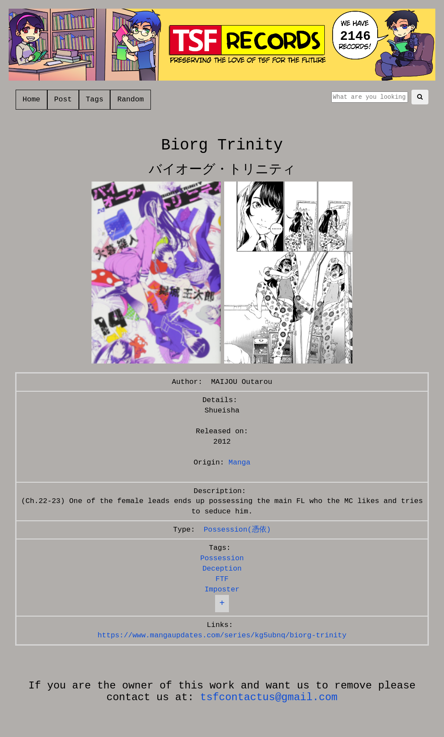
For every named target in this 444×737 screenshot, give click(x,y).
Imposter (222, 589)
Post (63, 99)
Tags (95, 99)
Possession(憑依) (237, 530)
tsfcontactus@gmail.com (269, 697)
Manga (239, 462)
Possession (222, 558)
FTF (222, 579)
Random (130, 99)
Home (31, 99)
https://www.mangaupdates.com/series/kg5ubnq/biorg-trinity (222, 635)
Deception (222, 569)
